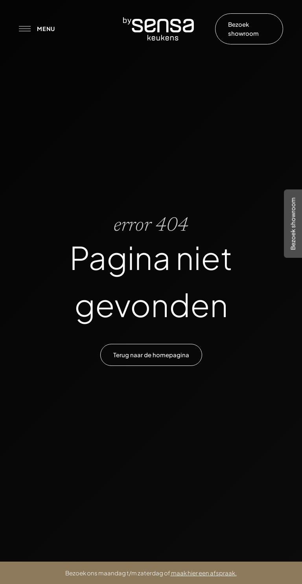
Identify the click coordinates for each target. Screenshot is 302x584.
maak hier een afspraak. (204, 573)
